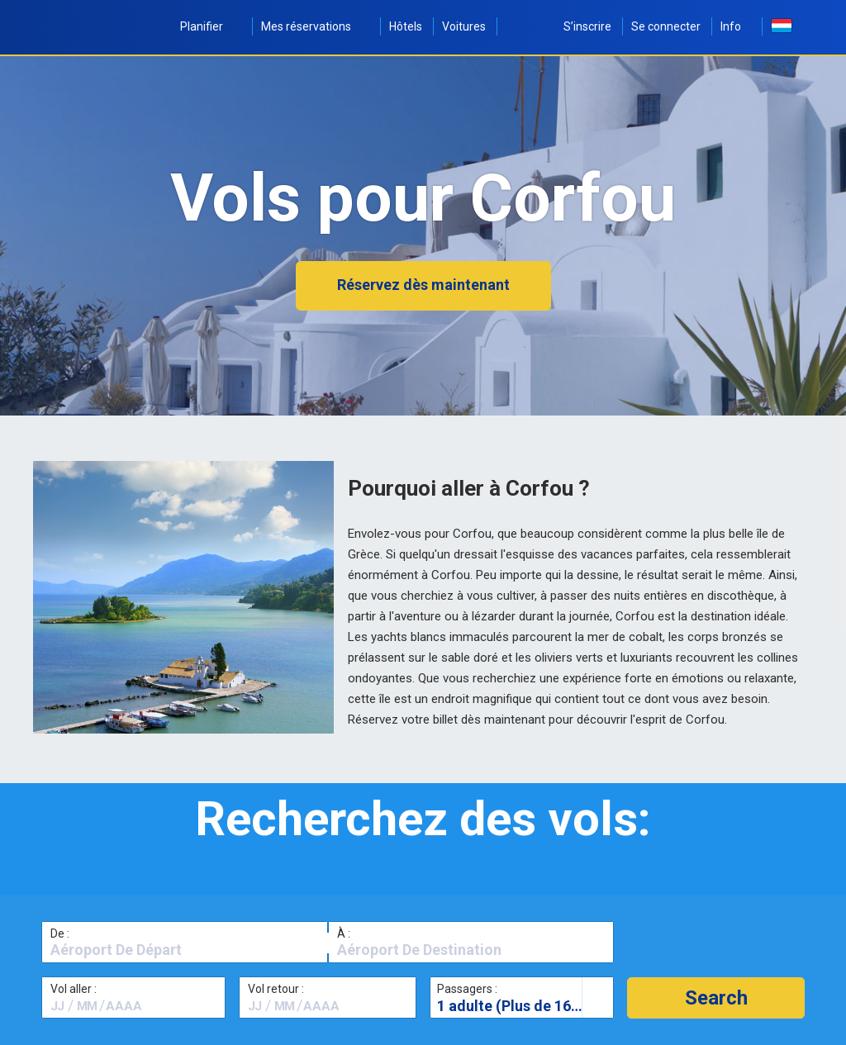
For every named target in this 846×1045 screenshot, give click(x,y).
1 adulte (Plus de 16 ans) (520, 1005)
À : (343, 933)
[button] (716, 998)
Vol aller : (73, 988)
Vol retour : (276, 988)
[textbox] (184, 950)
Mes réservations (315, 26)
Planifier (210, 26)
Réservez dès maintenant (423, 284)
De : (59, 933)
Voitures (464, 26)
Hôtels (405, 26)
